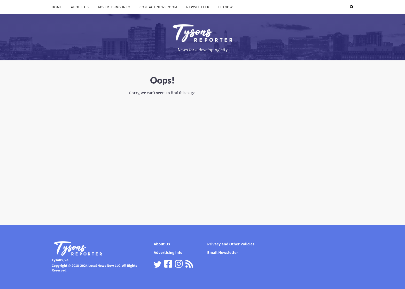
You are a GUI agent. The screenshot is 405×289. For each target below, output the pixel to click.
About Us (80, 7)
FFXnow (225, 7)
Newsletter (197, 7)
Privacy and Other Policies (230, 244)
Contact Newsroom (158, 7)
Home (57, 7)
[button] (351, 7)
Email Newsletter (222, 252)
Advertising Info (114, 7)
